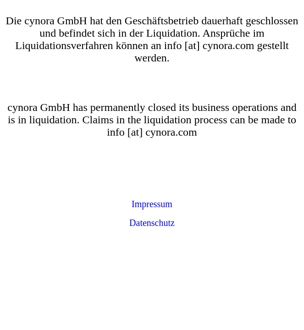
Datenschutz (152, 223)
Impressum (152, 204)
